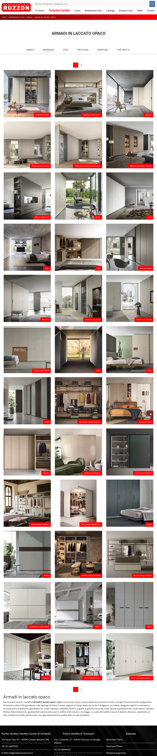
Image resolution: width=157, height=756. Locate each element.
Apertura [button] (102, 49)
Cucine (77, 10)
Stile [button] (65, 49)
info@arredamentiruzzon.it (21, 753)
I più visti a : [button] (124, 49)
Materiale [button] (48, 49)
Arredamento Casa (93, 10)
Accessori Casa (126, 10)
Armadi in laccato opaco (45, 17)
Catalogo (110, 10)
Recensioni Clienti (114, 739)
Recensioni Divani (114, 746)
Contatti (150, 10)
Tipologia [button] (82, 49)
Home (4, 17)
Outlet (140, 10)
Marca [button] (30, 49)
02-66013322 (11, 746)
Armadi (29, 17)
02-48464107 (64, 749)
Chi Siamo (40, 10)
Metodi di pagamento (116, 753)
